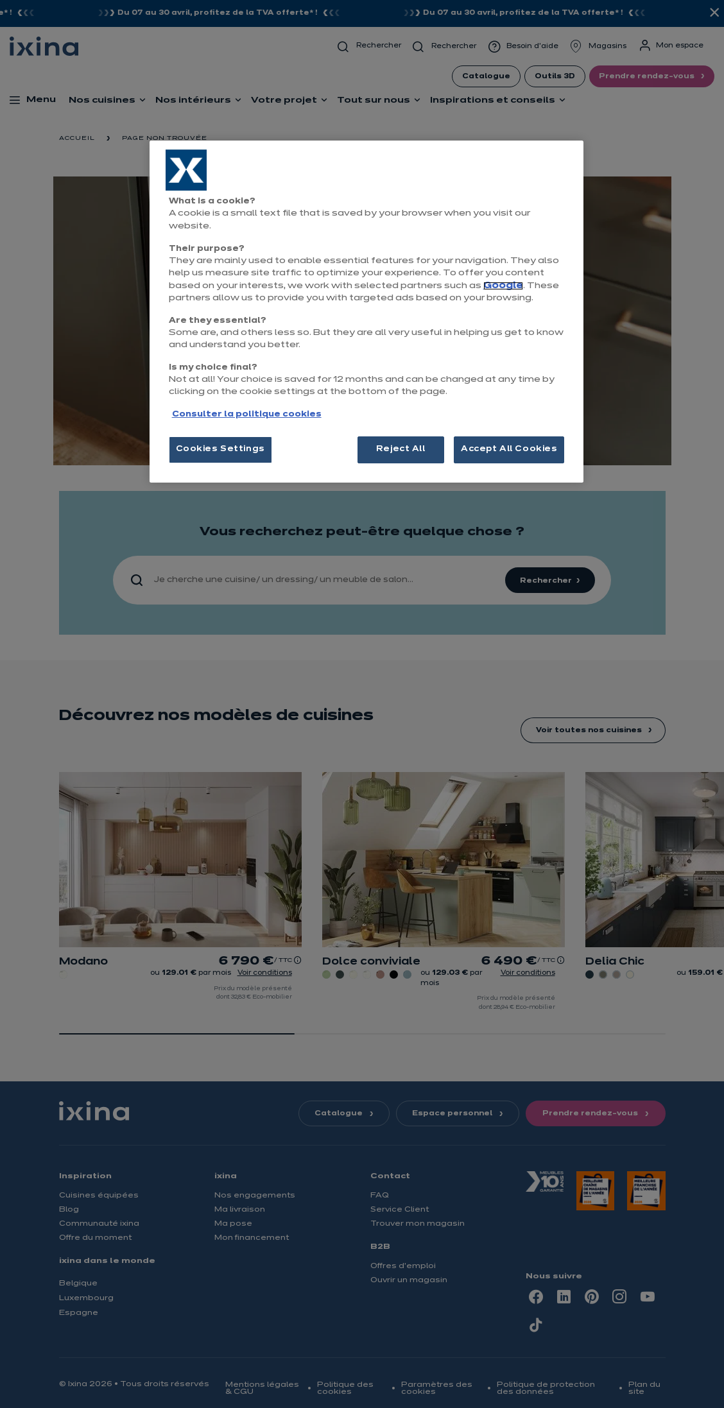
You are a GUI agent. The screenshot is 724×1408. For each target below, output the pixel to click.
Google (503, 286)
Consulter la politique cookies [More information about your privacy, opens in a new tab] (247, 414)
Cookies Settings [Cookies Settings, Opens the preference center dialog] (220, 449)
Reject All (401, 449)
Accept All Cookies (509, 449)
